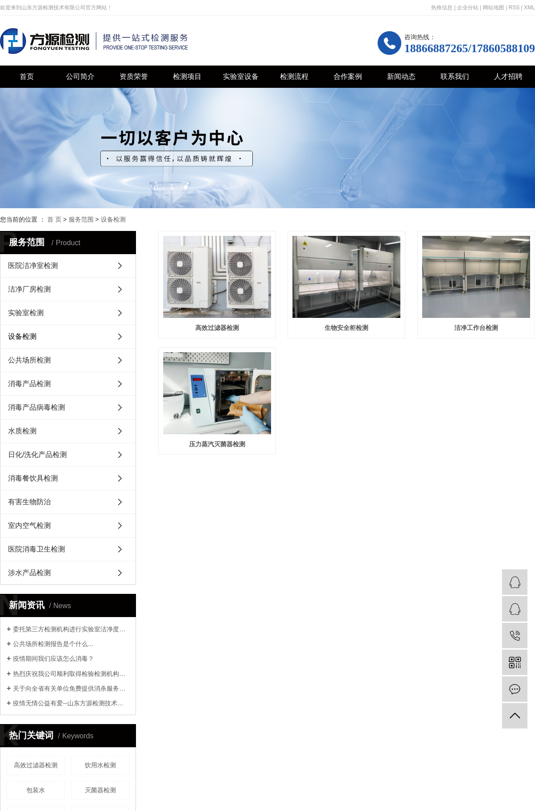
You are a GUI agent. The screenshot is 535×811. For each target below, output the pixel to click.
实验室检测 (26, 313)
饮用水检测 (100, 765)
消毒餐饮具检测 (33, 478)
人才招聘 (508, 76)
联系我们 (454, 76)
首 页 (54, 219)
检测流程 (294, 76)
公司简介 (80, 76)
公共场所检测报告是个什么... (53, 643)
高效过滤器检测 (36, 765)
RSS (514, 7)
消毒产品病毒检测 (36, 407)
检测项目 (187, 76)
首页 (27, 76)
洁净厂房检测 (29, 289)
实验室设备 (241, 76)
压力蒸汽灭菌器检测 (347, 444)
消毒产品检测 (29, 383)
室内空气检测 (29, 525)
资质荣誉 (133, 76)
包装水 (35, 790)
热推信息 (442, 7)
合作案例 (347, 76)
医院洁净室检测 (33, 265)
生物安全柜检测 (347, 327)
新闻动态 (401, 76)
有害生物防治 (29, 502)
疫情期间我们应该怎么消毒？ (53, 658)
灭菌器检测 (100, 790)
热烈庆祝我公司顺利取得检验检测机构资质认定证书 (71, 673)
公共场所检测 (29, 360)
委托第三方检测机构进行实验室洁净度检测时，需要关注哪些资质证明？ (71, 629)
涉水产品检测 (29, 572)
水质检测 (22, 431)
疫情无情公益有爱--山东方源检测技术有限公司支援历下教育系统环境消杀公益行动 (71, 703)
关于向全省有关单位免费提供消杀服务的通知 (71, 688)
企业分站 (467, 7)
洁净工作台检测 (217, 444)
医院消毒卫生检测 (36, 549)
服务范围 (81, 219)
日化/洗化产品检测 (37, 454)
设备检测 (113, 219)
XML (529, 7)
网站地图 (493, 7)
